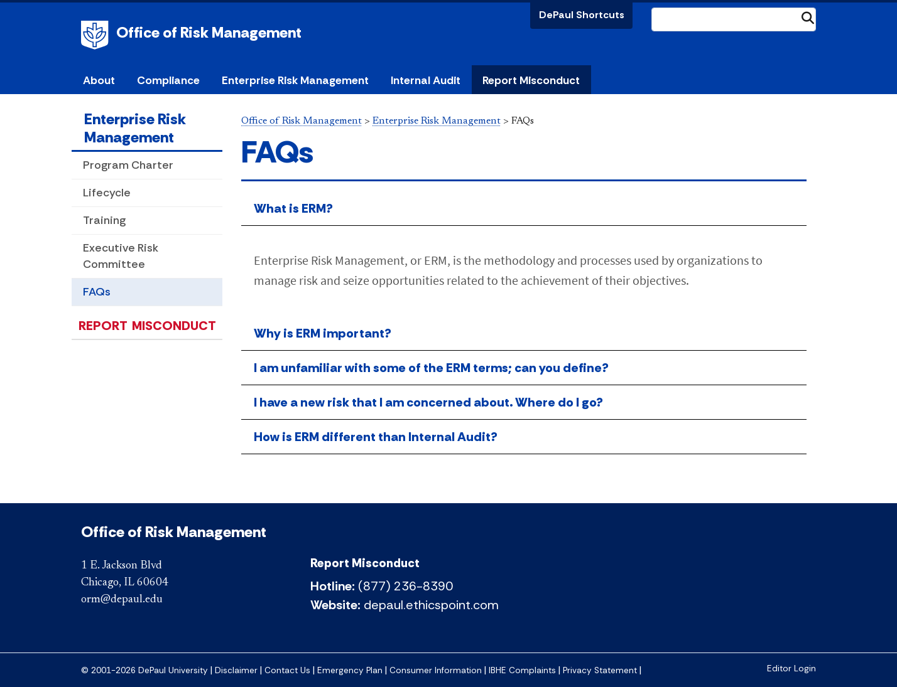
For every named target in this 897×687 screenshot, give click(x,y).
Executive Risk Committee (120, 255)
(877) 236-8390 (405, 586)
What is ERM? (293, 208)
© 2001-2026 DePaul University (144, 670)
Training (104, 220)
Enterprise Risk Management (135, 128)
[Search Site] (733, 19)
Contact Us (287, 670)
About (99, 80)
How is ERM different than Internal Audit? (375, 437)
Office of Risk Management (209, 32)
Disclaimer (236, 670)
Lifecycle (107, 192)
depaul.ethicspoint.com (431, 605)
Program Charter (128, 165)
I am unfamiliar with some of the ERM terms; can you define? (431, 367)
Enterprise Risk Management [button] (295, 80)
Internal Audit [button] (425, 80)
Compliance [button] (168, 80)
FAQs (97, 291)
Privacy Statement (600, 670)
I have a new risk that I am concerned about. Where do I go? (428, 402)
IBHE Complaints (522, 670)
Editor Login (791, 668)
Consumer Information (435, 670)
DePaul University (96, 35)
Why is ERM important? (322, 333)
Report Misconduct (531, 80)
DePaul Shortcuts (581, 14)
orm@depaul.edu (122, 599)
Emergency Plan (350, 670)
